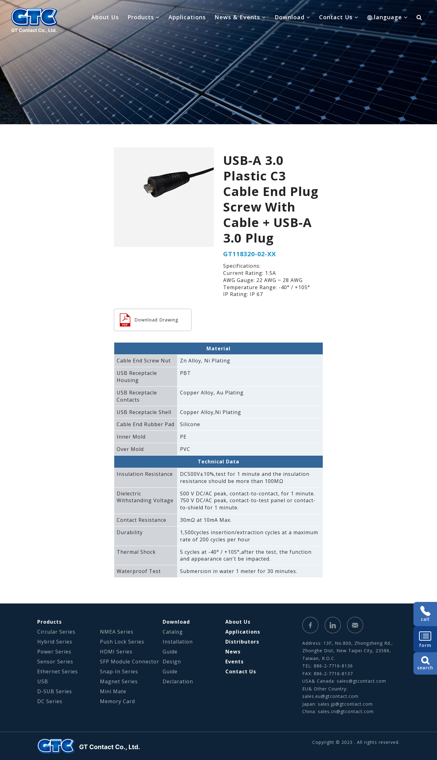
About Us (105, 17)
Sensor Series (55, 661)
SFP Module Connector (129, 661)
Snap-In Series (119, 671)
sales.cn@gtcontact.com (346, 711)
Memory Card (117, 701)
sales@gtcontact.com (361, 681)
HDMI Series (116, 651)
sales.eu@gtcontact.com (330, 696)
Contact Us (240, 671)
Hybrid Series (54, 641)
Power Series (54, 651)
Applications (187, 17)
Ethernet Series (57, 671)
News (233, 651)
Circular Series (56, 631)
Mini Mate (113, 691)
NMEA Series (116, 631)
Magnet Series (119, 681)
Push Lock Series (122, 641)
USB (42, 681)
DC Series (49, 701)
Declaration (178, 681)
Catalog (173, 631)
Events (234, 661)
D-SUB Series (54, 691)
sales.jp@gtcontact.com (345, 704)
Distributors (242, 641)
